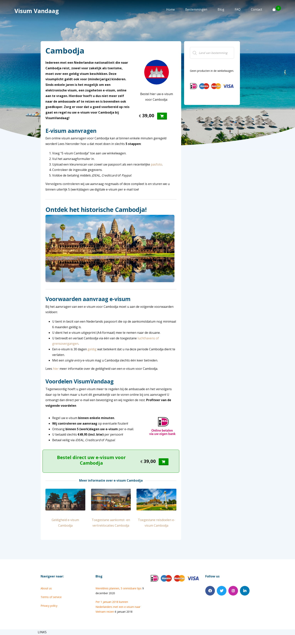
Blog (221, 9)
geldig (92, 349)
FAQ (238, 9)
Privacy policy (49, 605)
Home (170, 9)
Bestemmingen (196, 9)
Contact (256, 9)
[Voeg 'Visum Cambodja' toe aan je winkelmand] (162, 116)
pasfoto (156, 164)
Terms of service (51, 597)
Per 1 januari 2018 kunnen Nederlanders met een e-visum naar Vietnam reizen (118, 606)
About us (46, 588)
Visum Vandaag (36, 11)
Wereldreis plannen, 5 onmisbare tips (119, 588)
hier (56, 368)
